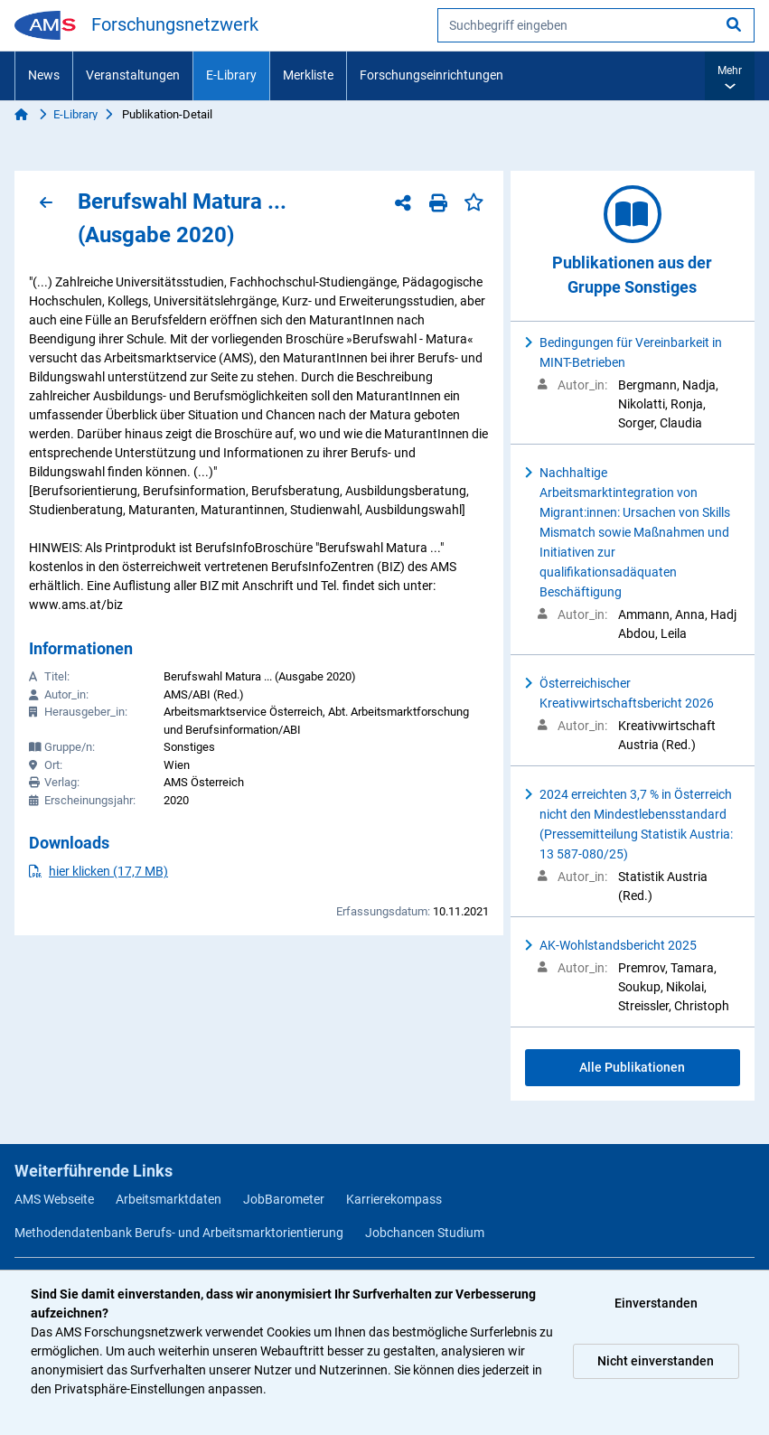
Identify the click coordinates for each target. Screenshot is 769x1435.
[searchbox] (596, 25)
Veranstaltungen (133, 75)
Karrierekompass (394, 1199)
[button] (730, 76)
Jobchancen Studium (424, 1232)
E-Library (231, 75)
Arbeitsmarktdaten (168, 1199)
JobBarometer (283, 1199)
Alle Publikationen (632, 1067)
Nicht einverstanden (655, 1361)
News (44, 75)
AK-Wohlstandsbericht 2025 (618, 945)
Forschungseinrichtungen (431, 75)
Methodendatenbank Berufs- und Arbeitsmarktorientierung (178, 1232)
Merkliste (308, 75)
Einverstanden (656, 1303)
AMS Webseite (54, 1199)
